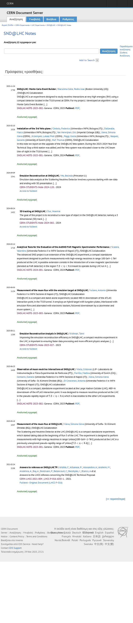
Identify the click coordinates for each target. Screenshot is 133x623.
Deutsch (76, 532)
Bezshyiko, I (74, 471)
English (99, 532)
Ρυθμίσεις (68, 19)
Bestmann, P (46, 471)
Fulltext (24, 482)
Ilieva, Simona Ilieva (99, 376)
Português (85, 540)
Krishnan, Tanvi (77, 333)
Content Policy (17, 536)
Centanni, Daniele (25, 376)
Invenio (19, 540)
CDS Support (15, 547)
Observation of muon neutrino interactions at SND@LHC (46, 369)
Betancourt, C (60, 471)
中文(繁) (109, 544)
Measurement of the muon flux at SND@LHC (39, 424)
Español (109, 532)
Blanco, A (86, 471)
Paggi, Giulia (70, 136)
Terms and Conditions (36, 536)
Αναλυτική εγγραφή (27, 116)
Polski (75, 540)
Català (67, 532)
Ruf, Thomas (58, 140)
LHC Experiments (38, 25)
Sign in (112, 4)
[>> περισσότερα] (115, 499)
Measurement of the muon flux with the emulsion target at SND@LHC (52, 290)
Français (66, 536)
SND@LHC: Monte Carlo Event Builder (36, 89)
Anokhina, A (25, 471)
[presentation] (64, 266)
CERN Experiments (22, 25)
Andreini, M (103, 467)
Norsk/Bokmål (62, 540)
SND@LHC (51, 25)
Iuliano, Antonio (98, 290)
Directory (122, 4)
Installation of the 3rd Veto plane (34, 128)
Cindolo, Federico (61, 128)
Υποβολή (34, 19)
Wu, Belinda (67, 175)
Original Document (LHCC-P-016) (45, 482)
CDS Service (24, 544)
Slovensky (108, 540)
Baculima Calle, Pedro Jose (71, 89)
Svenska (88, 544)
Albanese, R (76, 467)
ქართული (108, 536)
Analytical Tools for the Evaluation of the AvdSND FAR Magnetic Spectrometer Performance (63, 247)
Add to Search (87, 60)
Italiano (87, 536)
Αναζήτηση (16, 19)
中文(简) (98, 544)
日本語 (97, 536)
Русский (96, 540)
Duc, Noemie (53, 211)
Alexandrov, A (90, 467)
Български (56, 532)
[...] (45, 104)
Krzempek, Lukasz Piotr (43, 136)
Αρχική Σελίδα (7, 25)
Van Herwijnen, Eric (66, 132)
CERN (10, 3)
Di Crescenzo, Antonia (74, 380)
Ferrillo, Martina (82, 373)
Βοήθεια (51, 19)
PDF (77, 108)
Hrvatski (76, 536)
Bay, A (35, 471)
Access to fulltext (28, 191)
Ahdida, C (63, 467)
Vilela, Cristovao (84, 369)
